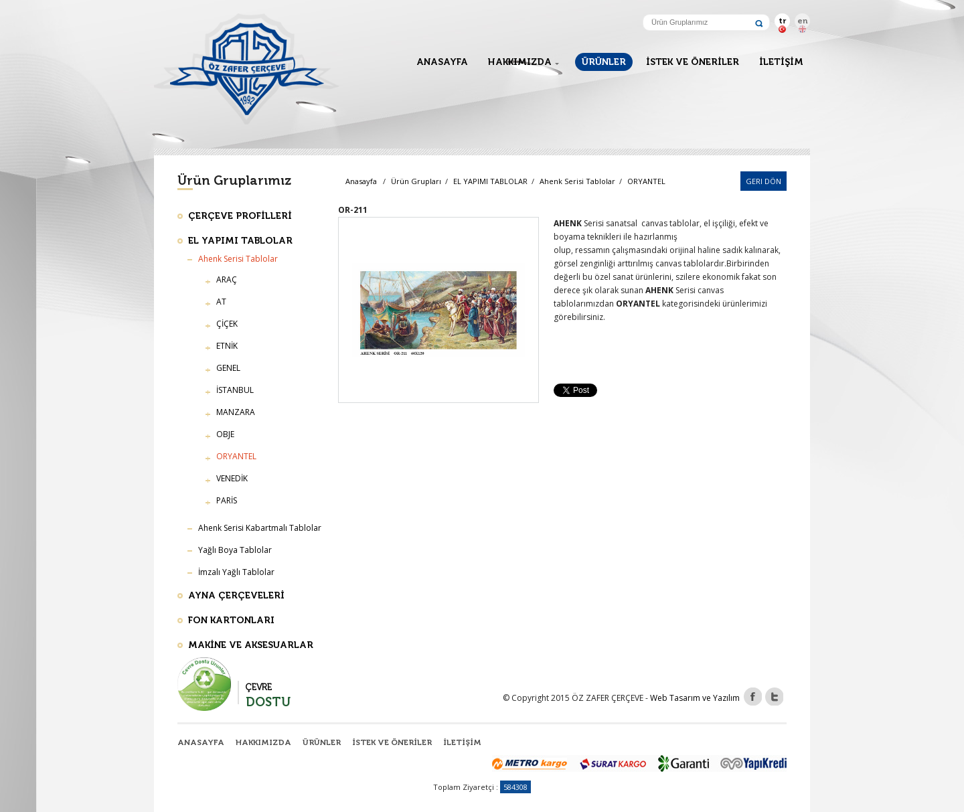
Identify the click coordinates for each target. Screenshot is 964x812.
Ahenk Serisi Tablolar (578, 181)
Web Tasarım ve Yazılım (695, 698)
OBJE (225, 434)
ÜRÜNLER (604, 62)
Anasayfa (361, 181)
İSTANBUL (235, 390)
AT (221, 301)
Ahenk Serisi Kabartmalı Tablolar (259, 528)
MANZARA (235, 412)
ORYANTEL (646, 181)
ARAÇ (226, 279)
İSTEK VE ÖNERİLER (692, 62)
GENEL (228, 368)
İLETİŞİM (781, 62)
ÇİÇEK (227, 323)
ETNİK (227, 345)
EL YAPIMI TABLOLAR (491, 181)
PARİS (226, 500)
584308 (515, 787)
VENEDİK (232, 478)
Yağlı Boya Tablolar (235, 550)
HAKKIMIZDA (520, 62)
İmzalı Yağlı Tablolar (236, 572)
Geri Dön (763, 181)
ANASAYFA (442, 62)
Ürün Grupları (416, 181)
